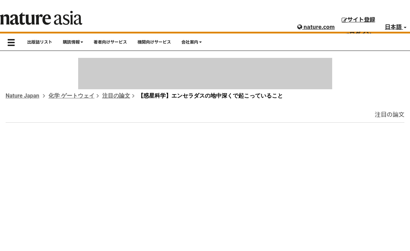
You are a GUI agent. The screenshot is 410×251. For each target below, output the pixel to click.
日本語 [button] (396, 27)
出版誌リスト (39, 42)
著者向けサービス (110, 42)
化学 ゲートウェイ (72, 95)
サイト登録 (358, 20)
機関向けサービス (154, 42)
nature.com (316, 27)
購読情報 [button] (73, 42)
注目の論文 (116, 95)
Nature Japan (22, 95)
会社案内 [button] (191, 42)
